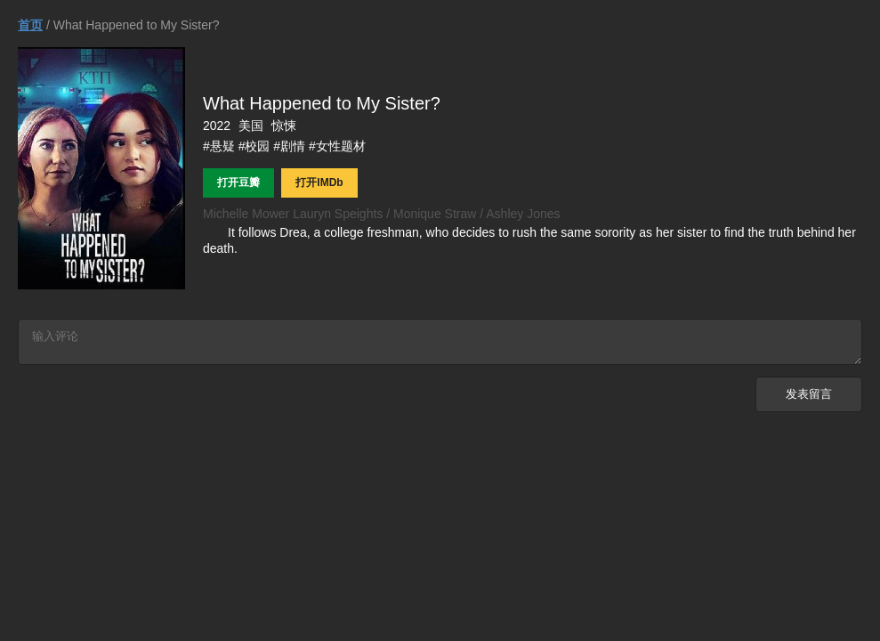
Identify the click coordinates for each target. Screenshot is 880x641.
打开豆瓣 (238, 182)
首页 (30, 25)
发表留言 (809, 399)
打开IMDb (319, 182)
